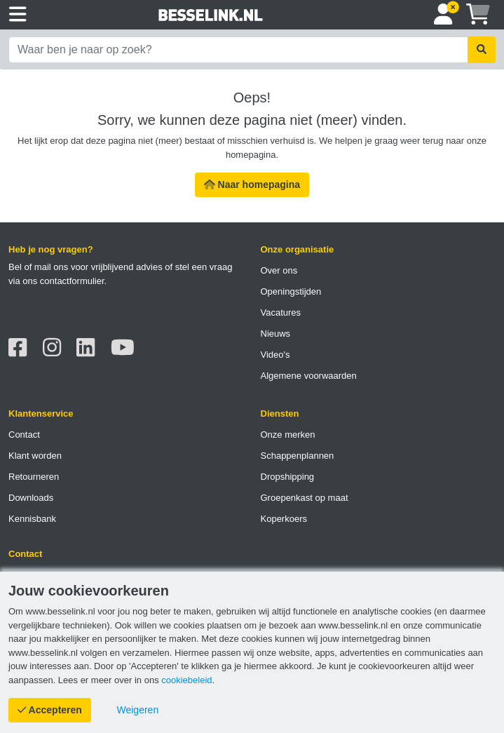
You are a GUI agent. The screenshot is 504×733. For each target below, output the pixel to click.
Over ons (279, 270)
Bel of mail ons (38, 267)
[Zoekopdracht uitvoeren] (482, 49)
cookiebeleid (186, 680)
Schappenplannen (297, 455)
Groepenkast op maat (304, 497)
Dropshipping (288, 476)
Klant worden (35, 455)
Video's (275, 354)
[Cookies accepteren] (49, 710)
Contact (24, 434)
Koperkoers (284, 518)
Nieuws (276, 333)
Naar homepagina (252, 184)
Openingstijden (291, 291)
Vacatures (281, 312)
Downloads (30, 497)
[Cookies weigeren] (138, 710)
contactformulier (72, 281)
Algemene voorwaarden (309, 375)
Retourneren (33, 476)
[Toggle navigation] (17, 14)
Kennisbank (32, 518)
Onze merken (288, 434)
